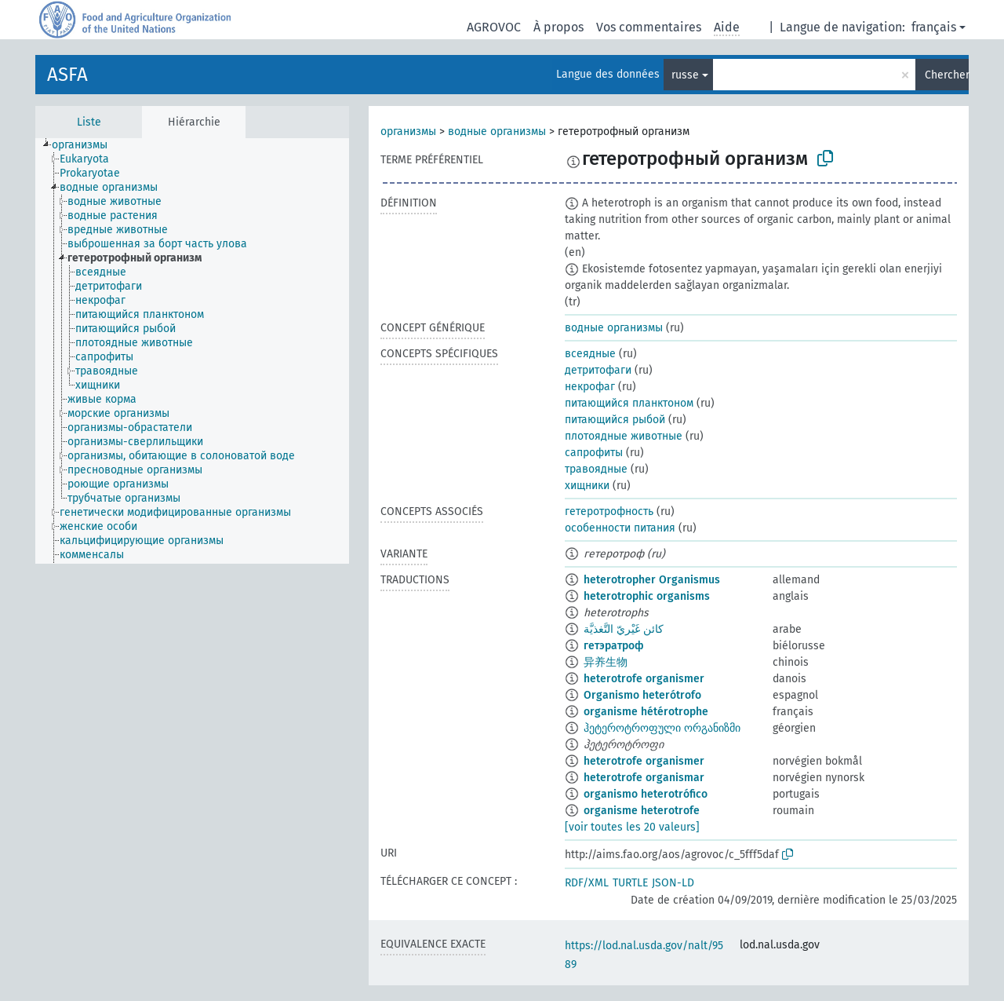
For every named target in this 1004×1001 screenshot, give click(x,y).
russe (685, 75)
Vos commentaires (648, 27)
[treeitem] (86, 145)
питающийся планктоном (629, 403)
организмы (408, 131)
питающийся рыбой (615, 419)
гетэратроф (614, 645)
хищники (587, 485)
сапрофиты (594, 452)
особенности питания (620, 528)
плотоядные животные (623, 436)
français (933, 27)
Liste (89, 122)
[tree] (192, 351)
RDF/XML (587, 883)
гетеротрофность (609, 511)
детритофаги (598, 370)
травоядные (596, 469)
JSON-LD (673, 883)
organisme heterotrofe (642, 810)
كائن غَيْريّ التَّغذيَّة (624, 629)
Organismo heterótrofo (642, 695)
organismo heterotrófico (646, 794)
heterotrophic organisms (647, 596)
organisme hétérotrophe (646, 711)
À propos (558, 27)
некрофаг (590, 386)
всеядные (590, 353)
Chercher (947, 75)
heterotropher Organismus (652, 579)
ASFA (67, 75)
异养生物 (606, 662)
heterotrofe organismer (644, 678)
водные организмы (497, 131)
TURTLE (630, 883)
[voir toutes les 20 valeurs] (632, 827)
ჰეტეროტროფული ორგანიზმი (662, 728)
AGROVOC (494, 27)
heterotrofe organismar (644, 777)
